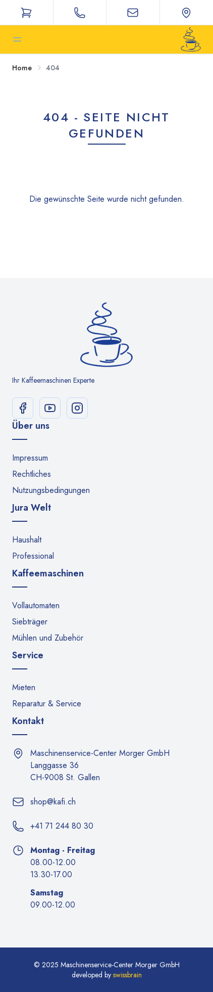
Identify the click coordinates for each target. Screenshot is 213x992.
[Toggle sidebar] (17, 39)
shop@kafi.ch (53, 801)
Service (27, 655)
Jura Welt (31, 507)
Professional (33, 556)
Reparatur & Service (46, 703)
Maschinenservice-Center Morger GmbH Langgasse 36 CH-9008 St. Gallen (100, 765)
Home (22, 68)
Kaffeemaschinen (48, 573)
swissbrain (127, 975)
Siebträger (29, 621)
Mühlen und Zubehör (47, 638)
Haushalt (26, 540)
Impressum (30, 458)
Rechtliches (31, 474)
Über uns (30, 425)
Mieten (23, 687)
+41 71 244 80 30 (61, 826)
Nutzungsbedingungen (51, 490)
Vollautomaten (36, 605)
